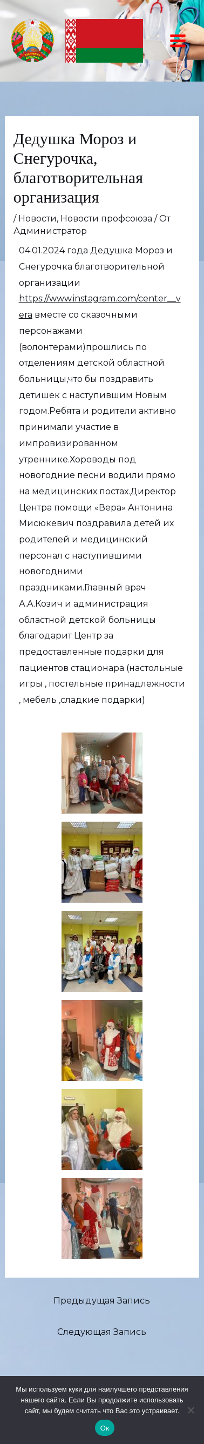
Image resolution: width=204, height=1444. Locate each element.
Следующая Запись (101, 1332)
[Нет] (190, 1410)
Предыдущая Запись (101, 1300)
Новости (37, 218)
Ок (104, 1428)
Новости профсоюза (106, 218)
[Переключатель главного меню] (177, 40)
